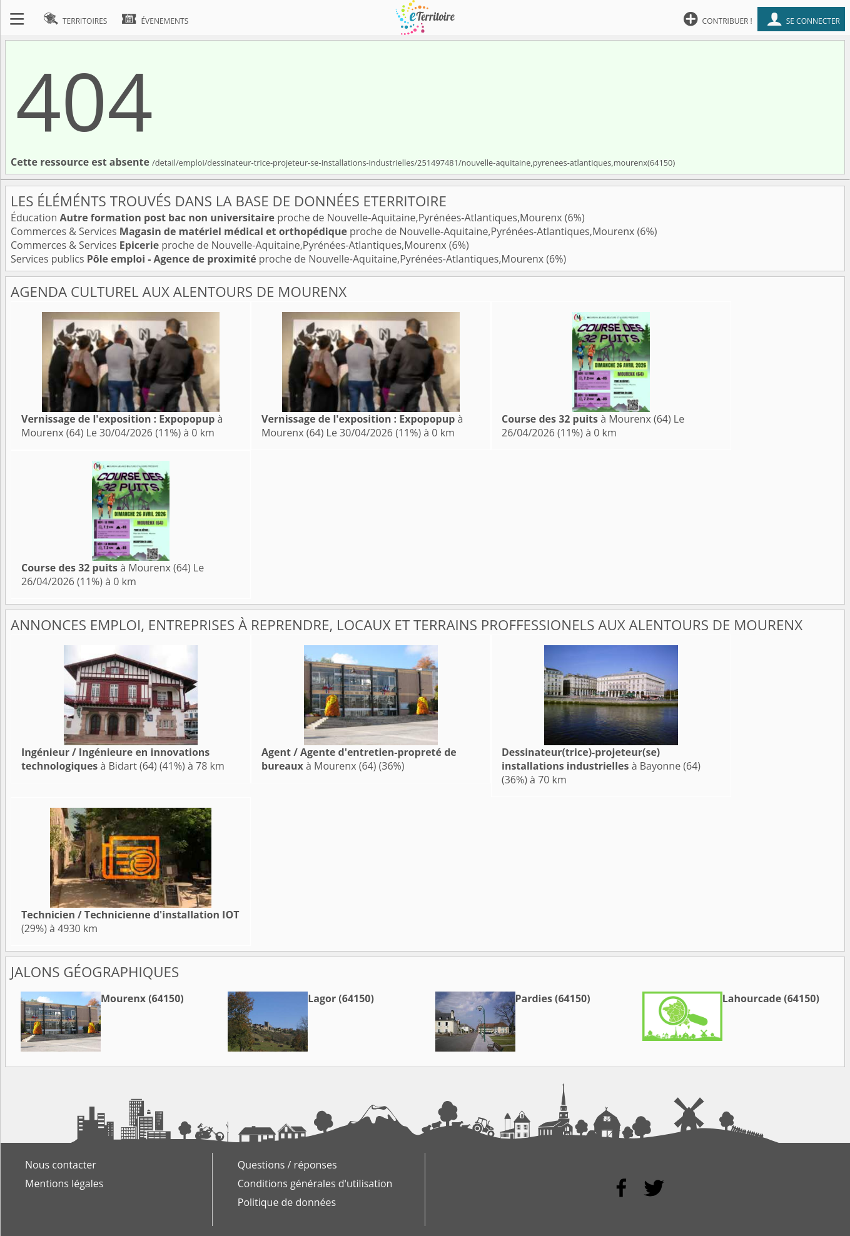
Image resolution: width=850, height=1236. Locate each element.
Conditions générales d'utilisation (315, 1183)
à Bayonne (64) (601, 759)
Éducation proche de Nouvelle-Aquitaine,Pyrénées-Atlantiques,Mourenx (288, 217)
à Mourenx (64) (586, 419)
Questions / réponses (287, 1165)
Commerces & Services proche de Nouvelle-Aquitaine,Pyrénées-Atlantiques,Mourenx (324, 231)
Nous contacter (60, 1165)
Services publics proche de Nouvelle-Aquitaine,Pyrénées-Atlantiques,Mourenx (278, 259)
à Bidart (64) (115, 759)
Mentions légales (64, 1183)
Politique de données (287, 1202)
